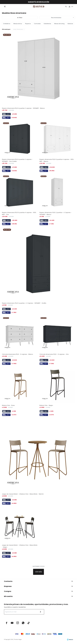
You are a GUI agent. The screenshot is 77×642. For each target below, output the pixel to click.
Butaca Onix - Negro (46, 405)
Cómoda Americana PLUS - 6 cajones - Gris (54, 354)
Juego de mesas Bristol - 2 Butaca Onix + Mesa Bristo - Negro (19, 546)
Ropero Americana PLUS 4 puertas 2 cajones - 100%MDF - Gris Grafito (17, 160)
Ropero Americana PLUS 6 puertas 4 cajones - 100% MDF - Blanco (57, 160)
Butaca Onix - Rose (8, 405)
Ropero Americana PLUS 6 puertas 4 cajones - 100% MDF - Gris (19, 213)
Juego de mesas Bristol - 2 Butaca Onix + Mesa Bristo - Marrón (23, 494)
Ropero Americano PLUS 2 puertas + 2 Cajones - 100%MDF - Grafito (24, 303)
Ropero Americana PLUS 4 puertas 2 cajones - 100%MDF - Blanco (23, 108)
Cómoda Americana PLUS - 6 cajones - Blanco (17, 354)
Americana (18, 29)
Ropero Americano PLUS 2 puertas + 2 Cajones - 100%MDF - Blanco (56, 213)
